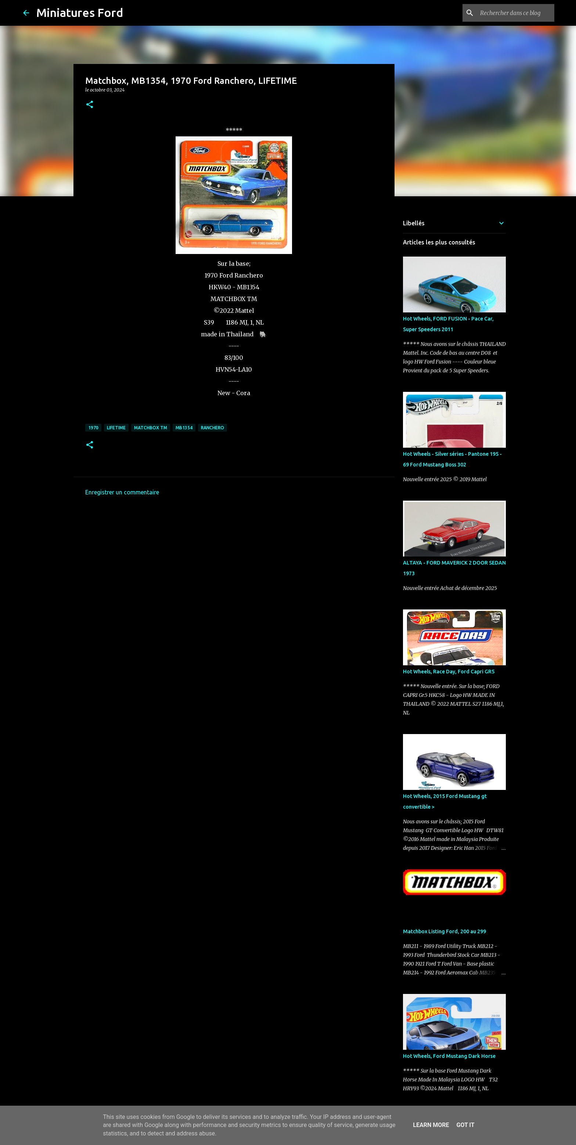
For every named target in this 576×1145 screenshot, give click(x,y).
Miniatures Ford (79, 12)
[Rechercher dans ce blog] (515, 13)
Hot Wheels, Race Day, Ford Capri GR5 (448, 672)
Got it (465, 1124)
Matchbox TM (150, 427)
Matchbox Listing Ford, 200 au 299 (444, 931)
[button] (89, 105)
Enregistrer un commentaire (122, 492)
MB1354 (184, 427)
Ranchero (212, 427)
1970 (93, 427)
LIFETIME (116, 427)
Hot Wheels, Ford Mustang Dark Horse (449, 1056)
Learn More (431, 1124)
